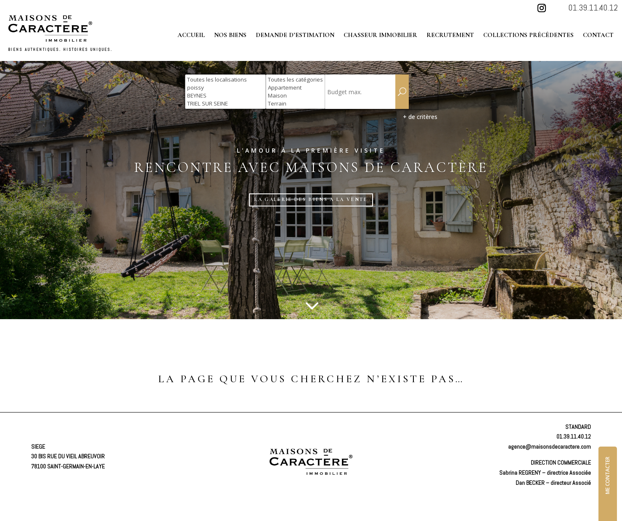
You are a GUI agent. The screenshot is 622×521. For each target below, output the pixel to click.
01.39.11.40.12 (593, 7)
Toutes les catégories (295, 80)
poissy (225, 88)
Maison (295, 96)
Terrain (295, 104)
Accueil (191, 35)
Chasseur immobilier (380, 35)
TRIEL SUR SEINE (225, 104)
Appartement (295, 88)
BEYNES (225, 96)
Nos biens (230, 35)
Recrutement (450, 35)
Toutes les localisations (225, 80)
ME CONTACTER (607, 470)
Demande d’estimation (295, 35)
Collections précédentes (528, 35)
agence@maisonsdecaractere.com (549, 441)
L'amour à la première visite (311, 150)
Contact (598, 35)
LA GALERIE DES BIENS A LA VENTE (311, 193)
